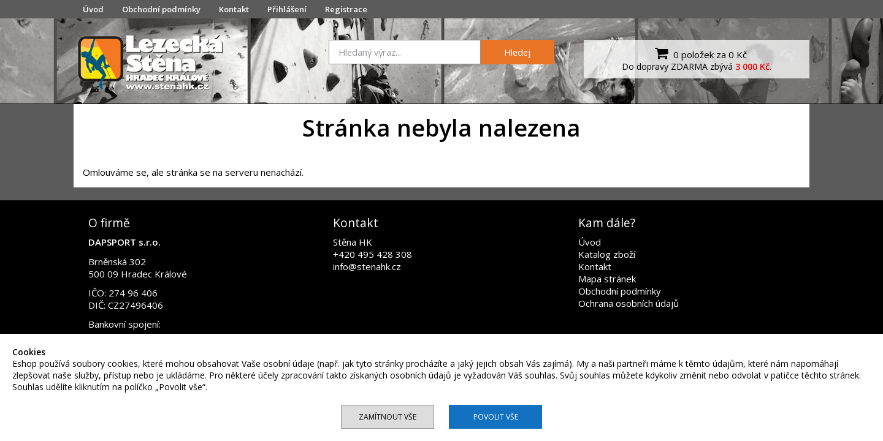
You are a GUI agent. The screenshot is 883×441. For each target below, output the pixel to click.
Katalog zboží (606, 254)
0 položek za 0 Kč (699, 53)
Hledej (517, 52)
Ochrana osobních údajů (628, 303)
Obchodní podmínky (161, 9)
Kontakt (234, 9)
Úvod (93, 9)
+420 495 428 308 (372, 254)
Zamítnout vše (387, 417)
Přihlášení (287, 9)
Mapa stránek (607, 279)
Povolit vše (495, 417)
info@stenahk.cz (367, 266)
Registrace (346, 9)
